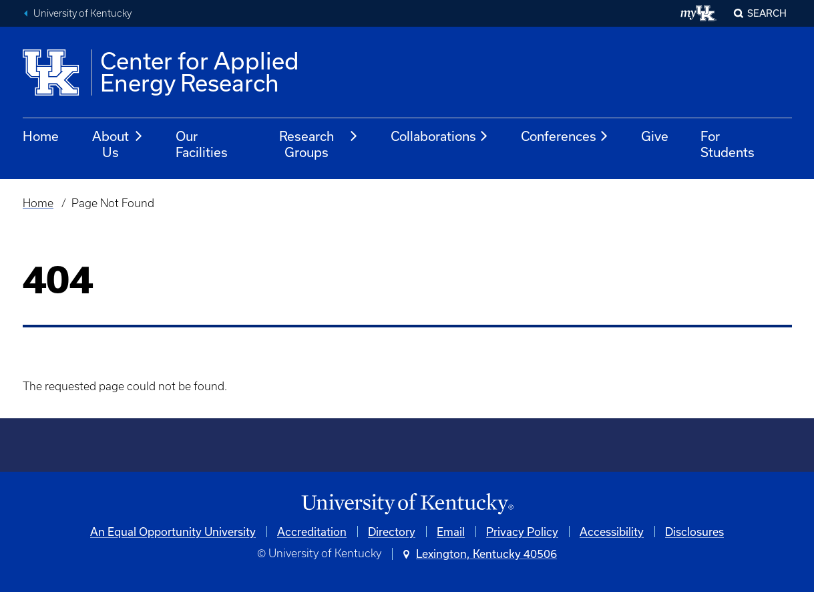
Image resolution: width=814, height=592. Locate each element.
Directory (391, 531)
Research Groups (319, 144)
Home (41, 136)
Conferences (565, 136)
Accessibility (612, 531)
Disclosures (694, 531)
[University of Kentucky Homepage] (407, 504)
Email (451, 531)
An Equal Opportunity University (173, 531)
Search (767, 13)
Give (654, 136)
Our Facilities (202, 144)
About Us (118, 144)
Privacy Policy (522, 531)
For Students (727, 144)
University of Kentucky (82, 13)
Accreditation (312, 531)
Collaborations (440, 136)
